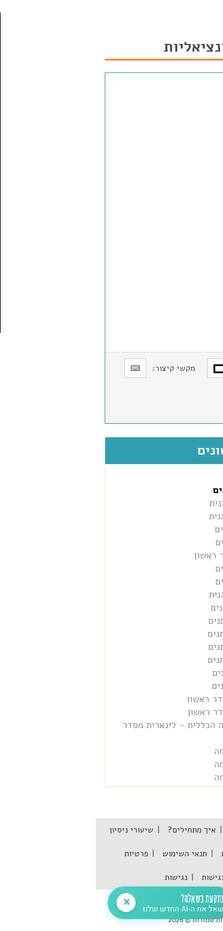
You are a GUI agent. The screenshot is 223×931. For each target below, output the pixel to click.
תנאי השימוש (87, 853)
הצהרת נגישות (128, 877)
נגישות (80, 877)
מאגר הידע (151, 829)
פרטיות (40, 853)
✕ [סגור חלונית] (30, 902)
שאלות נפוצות (147, 853)
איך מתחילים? (95, 829)
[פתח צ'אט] (87, 902)
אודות (193, 829)
